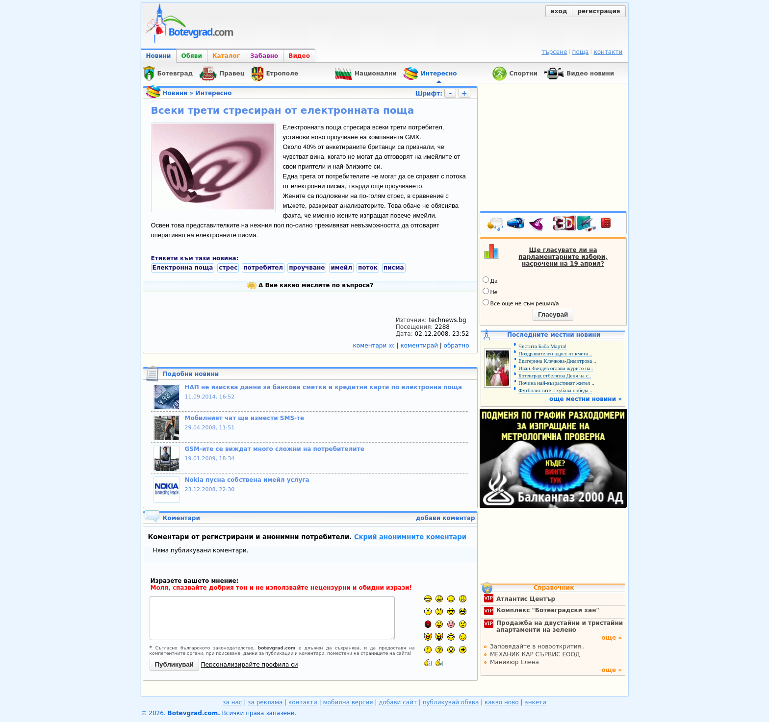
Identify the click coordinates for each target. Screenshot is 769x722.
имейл (341, 267)
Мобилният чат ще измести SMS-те (245, 418)
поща (580, 52)
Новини (158, 55)
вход (559, 11)
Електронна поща (183, 267)
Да (490, 280)
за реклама (265, 702)
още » (611, 637)
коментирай (420, 345)
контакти (607, 52)
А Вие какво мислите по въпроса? (310, 285)
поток (368, 267)
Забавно (264, 55)
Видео (299, 55)
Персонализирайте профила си (249, 664)
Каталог (226, 55)
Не (490, 292)
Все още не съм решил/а (521, 303)
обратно (456, 345)
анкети (535, 702)
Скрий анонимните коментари (410, 537)
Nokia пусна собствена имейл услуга (247, 479)
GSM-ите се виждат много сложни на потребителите (274, 449)
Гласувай (553, 314)
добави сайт (398, 702)
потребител (263, 267)
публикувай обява (451, 702)
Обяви (191, 55)
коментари (375, 345)
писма (394, 267)
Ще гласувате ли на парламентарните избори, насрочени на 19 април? (562, 257)
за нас (232, 702)
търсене (554, 52)
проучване (307, 267)
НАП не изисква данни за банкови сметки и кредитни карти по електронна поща (323, 387)
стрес (228, 267)
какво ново (502, 702)
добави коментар (445, 518)
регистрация (598, 11)
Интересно (214, 93)
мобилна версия (348, 702)
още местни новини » (585, 399)
